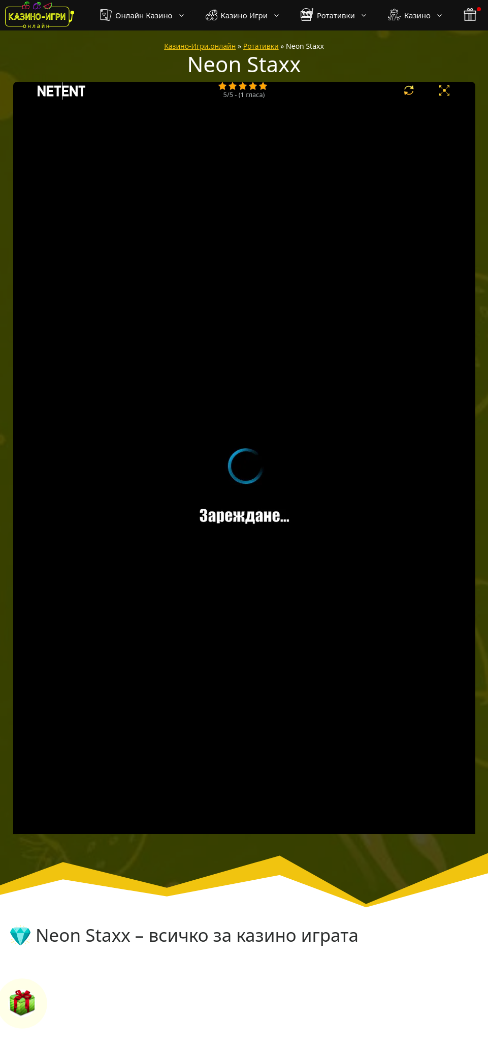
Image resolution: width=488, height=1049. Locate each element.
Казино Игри (248, 15)
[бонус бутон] (470, 15)
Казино (420, 15)
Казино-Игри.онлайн (200, 46)
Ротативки (339, 15)
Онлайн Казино (147, 15)
